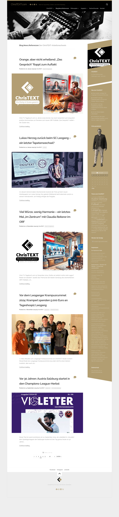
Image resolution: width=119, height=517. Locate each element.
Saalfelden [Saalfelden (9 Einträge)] (100, 220)
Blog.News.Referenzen (62, 8)
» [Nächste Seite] (54, 476)
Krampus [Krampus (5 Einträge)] (94, 208)
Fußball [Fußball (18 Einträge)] (95, 204)
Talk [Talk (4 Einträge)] (104, 227)
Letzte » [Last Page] (59, 476)
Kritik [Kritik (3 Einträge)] (98, 208)
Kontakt (102, 8)
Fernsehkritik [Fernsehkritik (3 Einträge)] (99, 202)
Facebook (52, 489)
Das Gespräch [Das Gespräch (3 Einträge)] (103, 200)
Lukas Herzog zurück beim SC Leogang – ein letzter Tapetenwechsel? (45, 147)
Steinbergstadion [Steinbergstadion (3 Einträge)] (95, 225)
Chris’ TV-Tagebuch (48, 74)
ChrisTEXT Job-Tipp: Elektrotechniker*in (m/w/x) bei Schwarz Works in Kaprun (99, 99)
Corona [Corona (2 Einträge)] (98, 200)
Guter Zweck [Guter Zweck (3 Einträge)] (102, 204)
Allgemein (47, 324)
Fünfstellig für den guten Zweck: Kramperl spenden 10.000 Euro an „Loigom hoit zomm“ (99, 118)
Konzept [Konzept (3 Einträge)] (97, 206)
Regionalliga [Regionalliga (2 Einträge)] (93, 219)
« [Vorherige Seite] (34, 476)
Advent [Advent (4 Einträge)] (100, 197)
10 (50, 476)
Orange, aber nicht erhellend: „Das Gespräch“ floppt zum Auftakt (44, 64)
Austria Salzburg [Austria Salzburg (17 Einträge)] (99, 198)
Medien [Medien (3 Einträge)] (93, 216)
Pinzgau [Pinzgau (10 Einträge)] (94, 218)
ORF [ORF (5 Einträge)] (103, 216)
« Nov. (92, 188)
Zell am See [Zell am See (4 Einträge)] (102, 230)
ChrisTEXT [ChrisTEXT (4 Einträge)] (94, 200)
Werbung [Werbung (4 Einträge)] (94, 230)
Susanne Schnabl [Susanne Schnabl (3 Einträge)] (103, 225)
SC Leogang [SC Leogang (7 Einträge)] (99, 223)
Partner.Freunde (94, 8)
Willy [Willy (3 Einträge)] (98, 230)
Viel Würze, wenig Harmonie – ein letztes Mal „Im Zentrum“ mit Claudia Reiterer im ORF (45, 226)
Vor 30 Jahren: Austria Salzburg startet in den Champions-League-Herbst (45, 398)
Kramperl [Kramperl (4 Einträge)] (101, 206)
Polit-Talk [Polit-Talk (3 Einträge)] (100, 218)
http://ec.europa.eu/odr (97, 361)
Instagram (60, 489)
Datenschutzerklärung (96, 372)
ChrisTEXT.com (19, 4)
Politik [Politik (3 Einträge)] (103, 218)
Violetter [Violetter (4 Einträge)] (100, 229)
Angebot (83, 8)
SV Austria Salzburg (57, 408)
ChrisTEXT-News (56, 324)
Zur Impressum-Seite (96, 250)
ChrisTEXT (49, 8)
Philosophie (74, 8)
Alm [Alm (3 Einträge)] (103, 197)
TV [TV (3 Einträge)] (92, 229)
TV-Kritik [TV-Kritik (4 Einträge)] (95, 229)
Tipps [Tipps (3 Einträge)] (106, 227)
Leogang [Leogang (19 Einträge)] (95, 210)
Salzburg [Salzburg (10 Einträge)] (94, 222)
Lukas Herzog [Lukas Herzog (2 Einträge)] (102, 214)
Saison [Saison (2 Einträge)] (106, 219)
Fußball (45, 157)
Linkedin (66, 489)
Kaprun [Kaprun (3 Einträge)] (93, 206)
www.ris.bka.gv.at (95, 295)
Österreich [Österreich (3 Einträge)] (93, 232)
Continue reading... (25, 131)
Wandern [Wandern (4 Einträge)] (105, 229)
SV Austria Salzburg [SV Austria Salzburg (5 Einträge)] (97, 227)
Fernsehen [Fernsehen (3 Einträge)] (93, 202)
